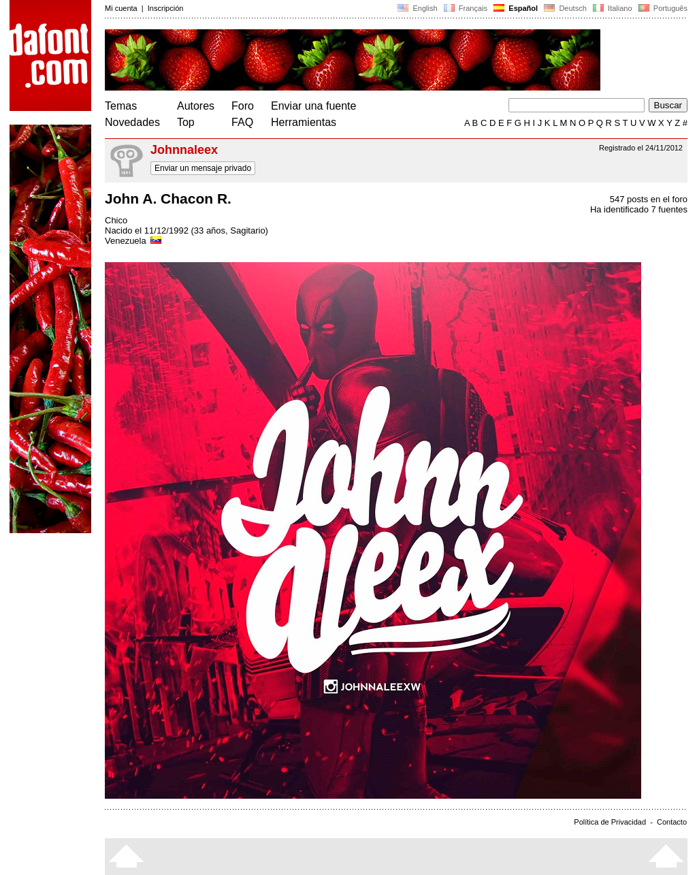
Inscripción (166, 8)
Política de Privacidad (610, 822)
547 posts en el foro (648, 199)
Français (465, 8)
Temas (121, 106)
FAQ (242, 122)
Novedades (132, 122)
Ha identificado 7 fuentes (638, 209)
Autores (195, 106)
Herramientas (303, 122)
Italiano (612, 8)
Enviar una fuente (313, 106)
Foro (242, 106)
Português (661, 8)
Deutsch (565, 8)
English (417, 8)
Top (186, 122)
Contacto (672, 822)
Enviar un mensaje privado (203, 168)
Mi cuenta (121, 8)
